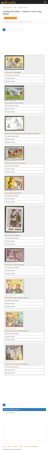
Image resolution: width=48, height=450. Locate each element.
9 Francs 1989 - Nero (10, 235)
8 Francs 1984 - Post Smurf (12, 103)
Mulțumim (15, 446)
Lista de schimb (10, 81)
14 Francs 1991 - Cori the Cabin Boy (14, 331)
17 (15, 29)
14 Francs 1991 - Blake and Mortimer (14, 297)
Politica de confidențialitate (30, 446)
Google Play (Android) (9, 412)
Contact (21, 446)
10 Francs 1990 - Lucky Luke (12, 264)
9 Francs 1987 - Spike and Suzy (13, 163)
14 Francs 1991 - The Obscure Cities (14, 364)
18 (18, 29)
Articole (9, 446)
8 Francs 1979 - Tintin (10, 72)
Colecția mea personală (12, 75)
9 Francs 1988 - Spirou (10, 193)
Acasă (4, 446)
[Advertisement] (24, 44)
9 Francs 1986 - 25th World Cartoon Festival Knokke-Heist (20, 133)
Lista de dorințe (10, 78)
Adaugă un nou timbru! (10, 18)
